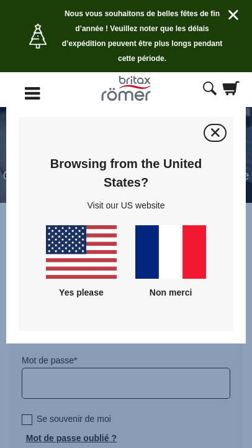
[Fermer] (215, 132)
